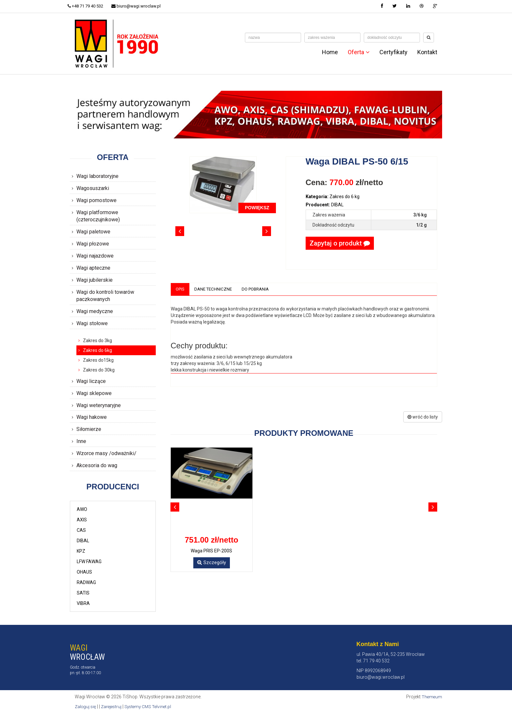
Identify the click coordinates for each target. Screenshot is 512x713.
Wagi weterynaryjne (98, 405)
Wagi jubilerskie (94, 280)
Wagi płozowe (92, 244)
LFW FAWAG (89, 561)
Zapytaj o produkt (340, 243)
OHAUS (84, 572)
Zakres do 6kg (97, 350)
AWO (82, 509)
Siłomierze (88, 429)
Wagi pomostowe (96, 200)
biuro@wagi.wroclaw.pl (140, 6)
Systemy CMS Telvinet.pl (152, 706)
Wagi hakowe (91, 417)
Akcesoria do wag (96, 465)
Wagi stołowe (92, 323)
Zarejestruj (113, 706)
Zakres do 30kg (99, 369)
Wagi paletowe (93, 232)
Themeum (431, 696)
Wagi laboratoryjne (97, 176)
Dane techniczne (215, 289)
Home (330, 52)
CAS (81, 530)
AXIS (82, 519)
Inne (81, 441)
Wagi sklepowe (94, 393)
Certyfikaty (393, 52)
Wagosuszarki (92, 188)
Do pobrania (260, 289)
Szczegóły (211, 563)
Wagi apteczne (93, 268)
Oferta (359, 52)
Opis (181, 289)
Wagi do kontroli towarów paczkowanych (105, 296)
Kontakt (427, 52)
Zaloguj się (86, 706)
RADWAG (86, 582)
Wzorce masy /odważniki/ (106, 453)
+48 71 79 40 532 (87, 6)
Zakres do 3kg (97, 340)
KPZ (81, 551)
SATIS (83, 592)
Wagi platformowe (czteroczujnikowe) (98, 216)
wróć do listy (423, 417)
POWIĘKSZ (257, 207)
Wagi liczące (91, 381)
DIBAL (83, 540)
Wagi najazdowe (95, 256)
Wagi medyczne (94, 311)
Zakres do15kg (98, 360)
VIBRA (83, 603)
